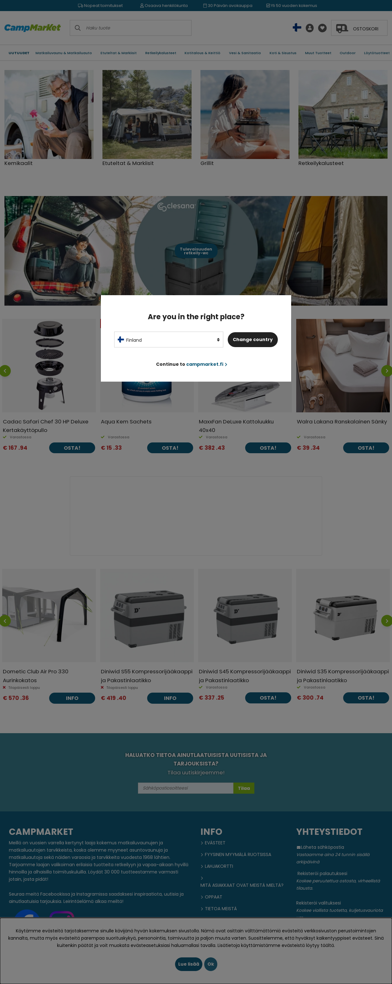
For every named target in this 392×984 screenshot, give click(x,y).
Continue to (191, 364)
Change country (253, 339)
